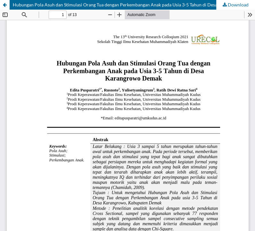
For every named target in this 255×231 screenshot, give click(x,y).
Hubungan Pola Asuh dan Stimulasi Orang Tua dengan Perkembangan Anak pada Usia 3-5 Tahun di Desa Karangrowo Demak (134, 4)
